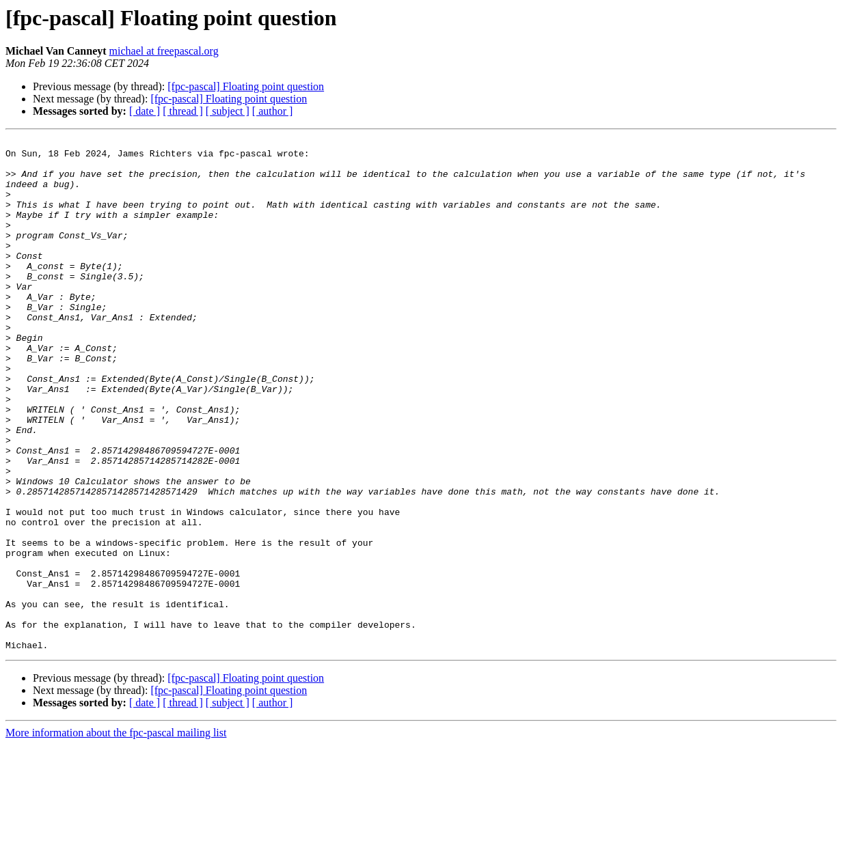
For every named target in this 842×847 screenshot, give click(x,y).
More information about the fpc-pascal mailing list (115, 835)
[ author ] (272, 111)
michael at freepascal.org (164, 51)
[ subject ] (227, 111)
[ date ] (144, 111)
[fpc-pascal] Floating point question (245, 86)
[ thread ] (183, 111)
